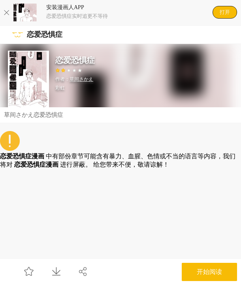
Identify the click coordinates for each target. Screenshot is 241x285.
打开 (225, 12)
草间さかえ (81, 79)
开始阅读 (209, 271)
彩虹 (60, 88)
